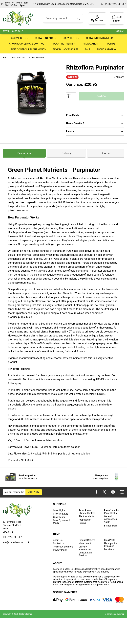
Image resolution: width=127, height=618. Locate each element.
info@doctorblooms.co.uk (16, 542)
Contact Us (58, 543)
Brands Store (105, 49)
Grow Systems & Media (99, 38)
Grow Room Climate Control (26, 43)
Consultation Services (85, 554)
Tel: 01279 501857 (12, 537)
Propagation (90, 43)
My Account (85, 543)
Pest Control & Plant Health (28, 49)
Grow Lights (18, 38)
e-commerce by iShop (114, 614)
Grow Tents (70, 38)
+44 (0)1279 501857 (115, 4)
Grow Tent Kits (44, 38)
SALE (87, 49)
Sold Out (102, 96)
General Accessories (65, 49)
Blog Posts (109, 540)
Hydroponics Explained (110, 544)
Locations (109, 549)
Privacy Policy (60, 550)
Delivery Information (85, 548)
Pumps (111, 43)
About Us (58, 540)
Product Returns (87, 540)
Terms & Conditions (63, 546)
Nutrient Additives (35, 57)
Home (5, 57)
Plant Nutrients (63, 43)
